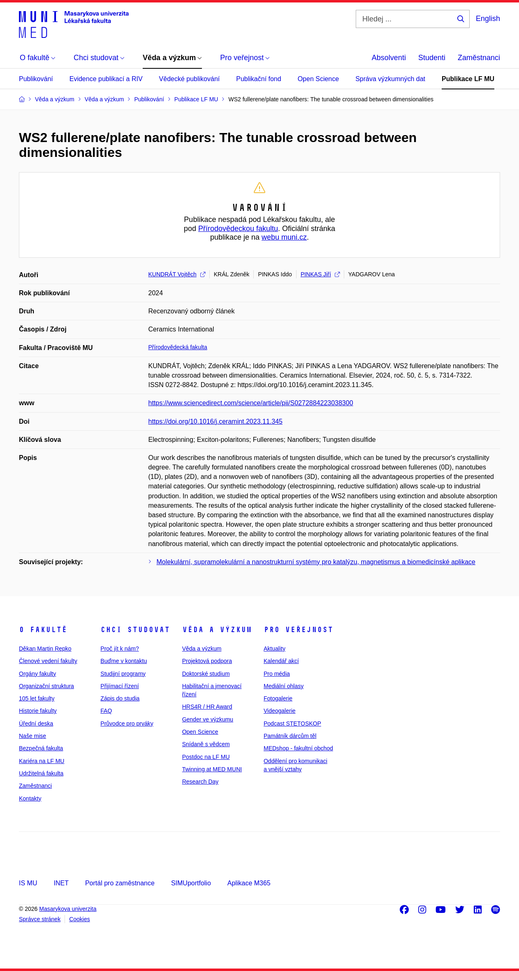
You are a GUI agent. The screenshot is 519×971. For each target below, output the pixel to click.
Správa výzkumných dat (390, 78)
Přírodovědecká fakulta (177, 347)
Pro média (277, 673)
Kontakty (30, 798)
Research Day (200, 781)
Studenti (431, 58)
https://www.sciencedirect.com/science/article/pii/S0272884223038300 (250, 402)
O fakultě (43, 629)
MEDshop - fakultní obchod (298, 748)
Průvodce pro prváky (126, 723)
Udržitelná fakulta (41, 773)
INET (60, 883)
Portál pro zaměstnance (120, 883)
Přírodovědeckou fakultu (238, 228)
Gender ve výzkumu (208, 719)
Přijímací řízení (119, 686)
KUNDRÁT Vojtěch (176, 274)
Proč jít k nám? (119, 648)
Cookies (79, 919)
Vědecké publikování (189, 78)
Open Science (318, 78)
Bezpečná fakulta (41, 748)
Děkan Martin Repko (45, 648)
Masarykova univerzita (67, 909)
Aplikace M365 (249, 883)
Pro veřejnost (298, 629)
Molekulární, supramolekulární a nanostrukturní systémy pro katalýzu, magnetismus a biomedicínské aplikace (316, 561)
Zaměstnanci (479, 58)
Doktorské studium (206, 673)
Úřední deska (36, 723)
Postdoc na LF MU (206, 757)
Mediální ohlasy (284, 686)
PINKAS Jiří (320, 274)
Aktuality (274, 648)
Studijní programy (123, 673)
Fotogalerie (278, 698)
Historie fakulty (38, 710)
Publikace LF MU (468, 78)
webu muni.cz (284, 237)
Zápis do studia (119, 698)
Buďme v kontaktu (123, 661)
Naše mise (32, 736)
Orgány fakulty (37, 673)
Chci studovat (135, 629)
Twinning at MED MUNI (212, 769)
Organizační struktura (46, 686)
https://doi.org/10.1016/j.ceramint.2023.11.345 (215, 421)
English (488, 18)
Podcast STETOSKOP (292, 723)
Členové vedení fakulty (48, 661)
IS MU (28, 883)
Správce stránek (39, 919)
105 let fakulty (36, 698)
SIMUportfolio (191, 883)
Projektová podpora (207, 661)
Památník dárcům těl (290, 736)
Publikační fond (258, 78)
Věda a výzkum (217, 629)
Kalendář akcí (281, 661)
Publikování (36, 78)
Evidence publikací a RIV (106, 78)
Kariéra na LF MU (41, 761)
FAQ (106, 710)
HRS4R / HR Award (207, 706)
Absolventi (389, 58)
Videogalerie (280, 710)
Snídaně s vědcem (206, 744)
